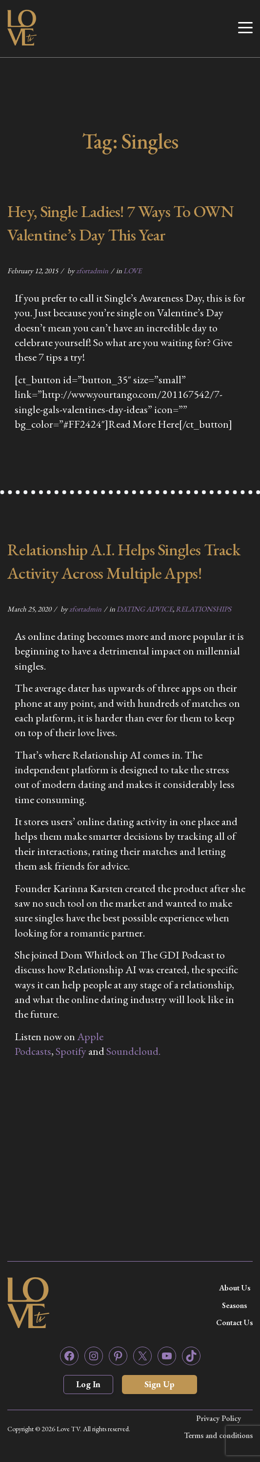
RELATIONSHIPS (203, 608)
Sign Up (159, 1384)
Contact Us (234, 1322)
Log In (88, 1384)
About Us (234, 1288)
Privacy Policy (218, 1418)
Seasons (234, 1305)
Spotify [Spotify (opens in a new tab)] (71, 1051)
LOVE (132, 270)
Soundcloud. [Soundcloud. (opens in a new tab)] (133, 1051)
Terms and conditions (218, 1435)
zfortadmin (92, 270)
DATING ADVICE (145, 608)
